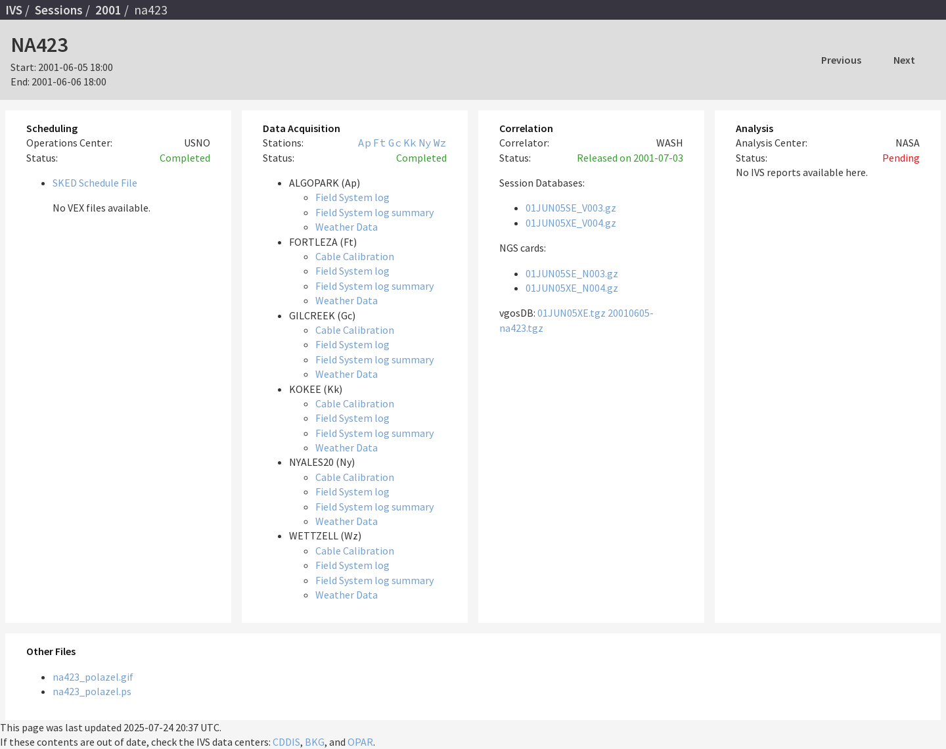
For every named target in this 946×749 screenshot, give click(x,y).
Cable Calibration (354, 256)
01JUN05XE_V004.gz (571, 222)
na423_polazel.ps (92, 691)
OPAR (360, 741)
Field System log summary (374, 212)
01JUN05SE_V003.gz (571, 207)
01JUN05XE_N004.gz (572, 287)
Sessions (59, 10)
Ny (425, 142)
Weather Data (346, 226)
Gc (394, 142)
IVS (13, 10)
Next (904, 59)
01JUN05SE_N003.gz (572, 273)
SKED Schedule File (95, 182)
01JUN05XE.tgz (571, 312)
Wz (440, 142)
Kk (410, 142)
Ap (364, 142)
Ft (379, 142)
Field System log (352, 197)
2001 (108, 10)
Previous (841, 59)
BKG (315, 741)
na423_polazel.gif (93, 676)
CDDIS (286, 741)
